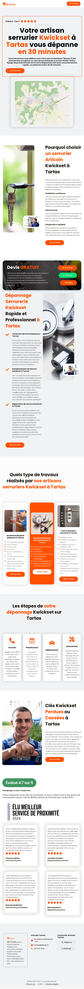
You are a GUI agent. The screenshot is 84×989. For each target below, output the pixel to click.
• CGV (40, 987)
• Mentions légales (51, 987)
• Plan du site (30, 987)
